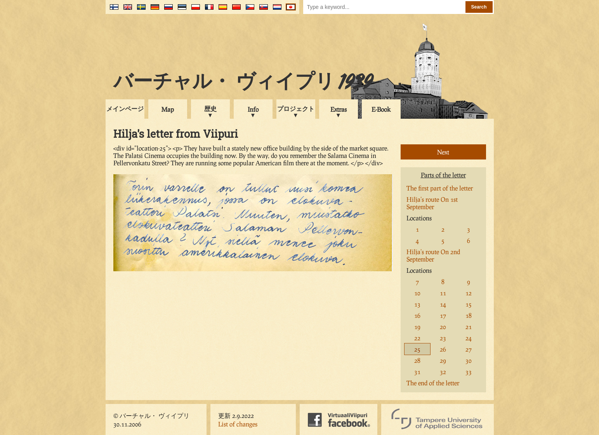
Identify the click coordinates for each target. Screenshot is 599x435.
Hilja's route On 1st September (432, 203)
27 (468, 349)
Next (443, 152)
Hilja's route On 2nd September (433, 255)
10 (417, 292)
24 (468, 337)
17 (443, 315)
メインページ (125, 108)
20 (443, 326)
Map (167, 109)
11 (443, 292)
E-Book (381, 109)
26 (443, 349)
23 (443, 337)
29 (443, 360)
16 (417, 315)
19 (417, 326)
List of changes (237, 424)
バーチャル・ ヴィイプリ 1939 (243, 83)
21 (468, 326)
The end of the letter (432, 382)
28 (417, 360)
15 (468, 304)
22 (417, 337)
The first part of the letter (439, 188)
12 (468, 292)
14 (443, 304)
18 (468, 315)
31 (417, 371)
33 (468, 371)
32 (443, 371)
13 (417, 304)
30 (468, 360)
